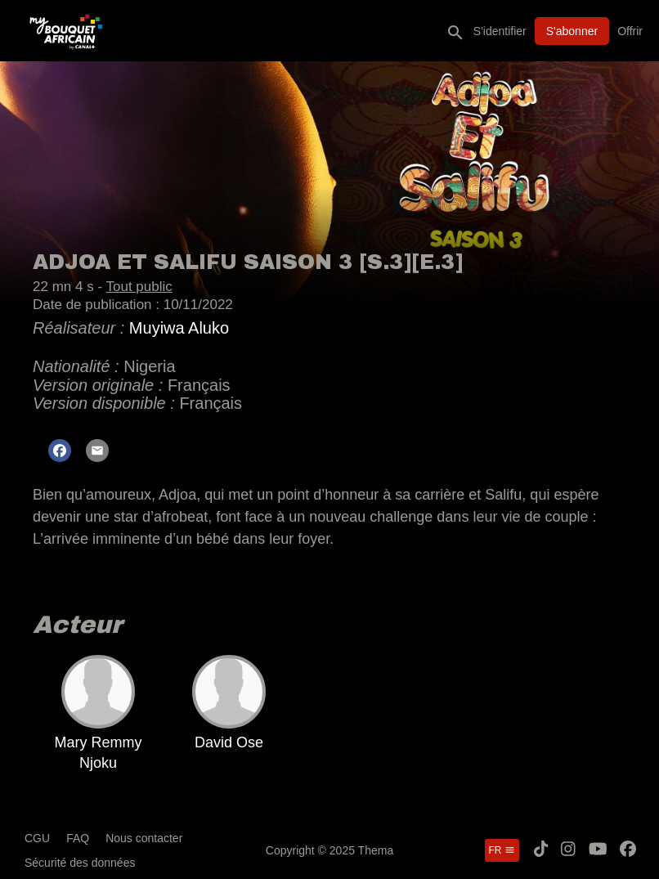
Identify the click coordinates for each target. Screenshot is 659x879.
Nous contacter (143, 838)
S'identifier (500, 31)
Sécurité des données (80, 862)
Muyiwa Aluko (179, 328)
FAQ (77, 838)
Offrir (630, 31)
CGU (37, 838)
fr (502, 850)
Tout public (138, 286)
